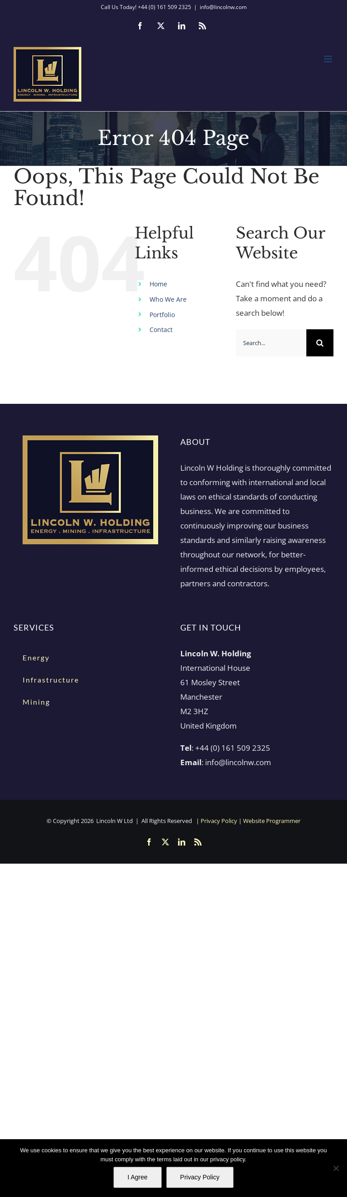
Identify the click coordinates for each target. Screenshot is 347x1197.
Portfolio (162, 314)
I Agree (137, 1177)
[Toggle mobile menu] (328, 59)
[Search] (319, 342)
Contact (161, 329)
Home (158, 284)
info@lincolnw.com (223, 7)
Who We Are (168, 299)
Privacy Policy (219, 821)
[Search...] (271, 342)
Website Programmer (271, 821)
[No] (335, 1168)
